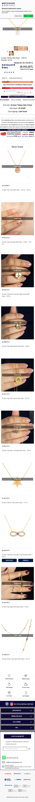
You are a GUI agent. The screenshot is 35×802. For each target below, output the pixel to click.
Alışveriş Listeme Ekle (9, 87)
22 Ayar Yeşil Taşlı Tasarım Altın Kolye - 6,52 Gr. (15, 393)
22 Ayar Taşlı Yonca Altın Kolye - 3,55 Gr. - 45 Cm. (16, 185)
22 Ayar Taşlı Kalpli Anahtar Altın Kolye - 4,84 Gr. (16, 341)
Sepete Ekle (9, 555)
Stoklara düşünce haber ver (15, 73)
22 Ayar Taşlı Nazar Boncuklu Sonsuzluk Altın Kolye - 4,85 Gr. (17, 551)
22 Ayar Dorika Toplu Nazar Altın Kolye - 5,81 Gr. (16, 654)
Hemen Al (26, 555)
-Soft (9, 799)
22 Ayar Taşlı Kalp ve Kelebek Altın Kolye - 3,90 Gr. (16, 446)
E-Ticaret (13, 799)
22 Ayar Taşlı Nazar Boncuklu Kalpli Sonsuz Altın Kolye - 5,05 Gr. (16, 290)
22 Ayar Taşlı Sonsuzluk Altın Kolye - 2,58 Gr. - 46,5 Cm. (16, 238)
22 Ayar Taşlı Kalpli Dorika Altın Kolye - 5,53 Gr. (15, 602)
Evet (28, 16)
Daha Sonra (18, 16)
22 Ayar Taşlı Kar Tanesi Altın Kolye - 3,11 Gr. (15, 498)
